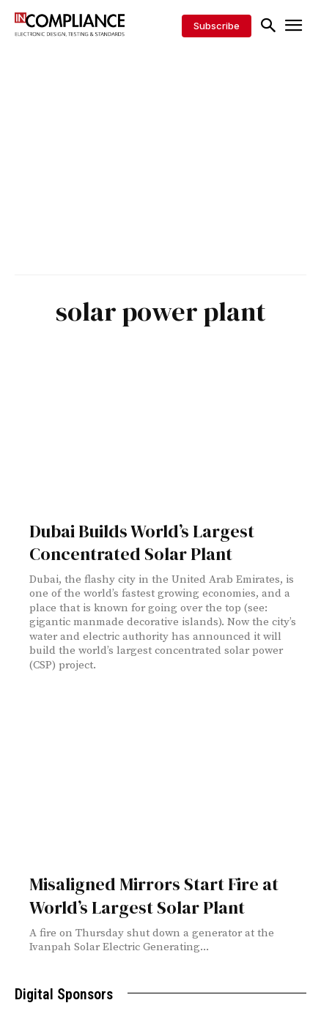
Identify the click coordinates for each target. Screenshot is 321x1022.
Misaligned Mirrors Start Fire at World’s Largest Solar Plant (153, 895)
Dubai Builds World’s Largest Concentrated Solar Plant (141, 542)
